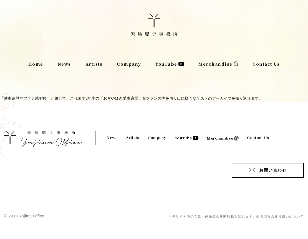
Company (129, 64)
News (64, 64)
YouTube (166, 64)
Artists (94, 64)
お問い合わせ (273, 170)
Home (35, 64)
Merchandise (215, 64)
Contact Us (266, 64)
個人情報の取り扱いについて (280, 217)
